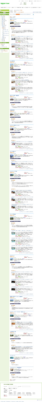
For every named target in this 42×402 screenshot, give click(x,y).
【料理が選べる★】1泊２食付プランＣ (16, 86)
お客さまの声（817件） (13, 63)
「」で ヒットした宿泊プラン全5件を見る (26, 58)
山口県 (3, 38)
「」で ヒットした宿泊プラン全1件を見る (26, 329)
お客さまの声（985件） (13, 298)
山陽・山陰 (17, 10)
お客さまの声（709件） (13, 257)
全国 (14, 10)
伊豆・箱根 (3, 20)
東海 (2, 23)
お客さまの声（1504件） (13, 21)
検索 (19, 397)
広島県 (3, 37)
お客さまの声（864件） (13, 153)
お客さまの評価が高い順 (27, 14)
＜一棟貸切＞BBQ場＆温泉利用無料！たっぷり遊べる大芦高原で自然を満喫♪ (22, 346)
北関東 (2, 18)
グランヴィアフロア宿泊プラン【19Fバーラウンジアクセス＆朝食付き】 (21, 190)
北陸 (2, 22)
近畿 (2, 24)
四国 (2, 39)
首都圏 (2, 19)
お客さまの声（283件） (13, 112)
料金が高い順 (22, 14)
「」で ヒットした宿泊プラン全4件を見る (26, 211)
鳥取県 (3, 26)
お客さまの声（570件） (13, 216)
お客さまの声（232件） (13, 97)
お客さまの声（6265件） (13, 173)
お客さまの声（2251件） (13, 127)
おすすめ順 (14, 14)
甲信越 (2, 21)
